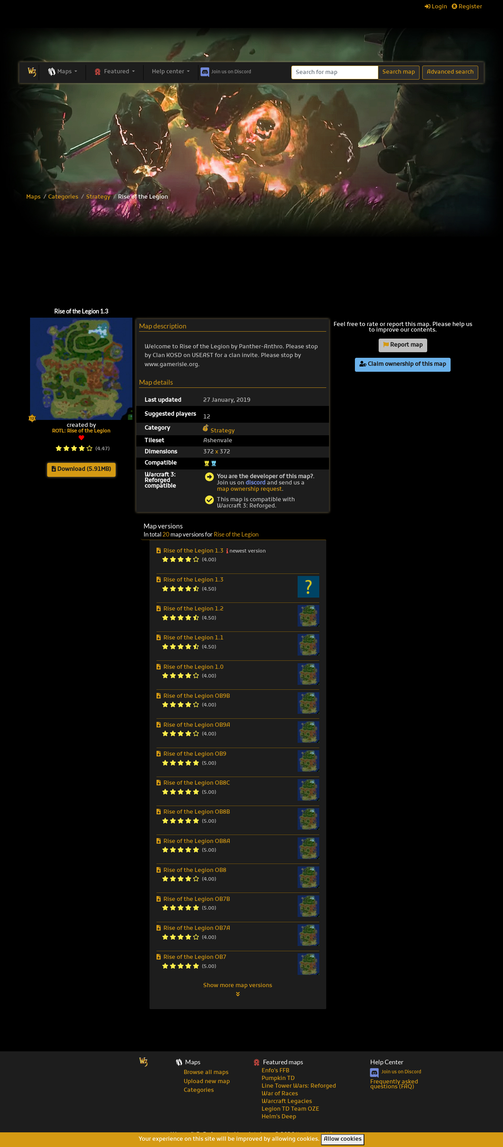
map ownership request (249, 489)
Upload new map (207, 1081)
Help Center (386, 1062)
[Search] (334, 72)
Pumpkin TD (278, 1078)
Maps (33, 197)
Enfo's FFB (275, 1070)
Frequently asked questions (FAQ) (394, 1084)
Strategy (98, 197)
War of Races (280, 1093)
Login (436, 6)
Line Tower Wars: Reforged (299, 1086)
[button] (62, 72)
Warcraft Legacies (287, 1101)
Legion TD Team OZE (290, 1109)
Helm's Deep (279, 1116)
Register (467, 6)
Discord (225, 71)
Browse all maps (206, 1072)
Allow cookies (343, 1139)
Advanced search (450, 72)
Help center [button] (168, 71)
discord (255, 483)
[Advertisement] (251, 135)
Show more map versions (237, 989)
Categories (63, 197)
